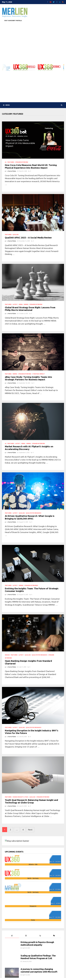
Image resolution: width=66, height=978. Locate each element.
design (7, 655)
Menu (6, 105)
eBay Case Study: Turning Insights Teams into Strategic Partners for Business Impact (28, 378)
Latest (15, 304)
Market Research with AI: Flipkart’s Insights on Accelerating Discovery (29, 447)
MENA (21, 304)
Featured (10, 162)
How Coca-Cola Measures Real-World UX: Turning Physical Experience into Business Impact (31, 166)
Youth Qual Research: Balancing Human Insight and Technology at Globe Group (31, 801)
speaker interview (21, 162)
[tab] (12, 935)
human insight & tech (20, 797)
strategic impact (38, 374)
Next (30, 829)
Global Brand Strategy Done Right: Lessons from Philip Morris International (30, 308)
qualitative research (33, 513)
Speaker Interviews (31, 585)
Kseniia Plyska (12, 171)
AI (5, 162)
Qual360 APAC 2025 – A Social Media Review (28, 237)
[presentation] (12, 935)
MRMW (26, 304)
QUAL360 (15, 234)
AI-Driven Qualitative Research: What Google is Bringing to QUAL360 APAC (29, 517)
